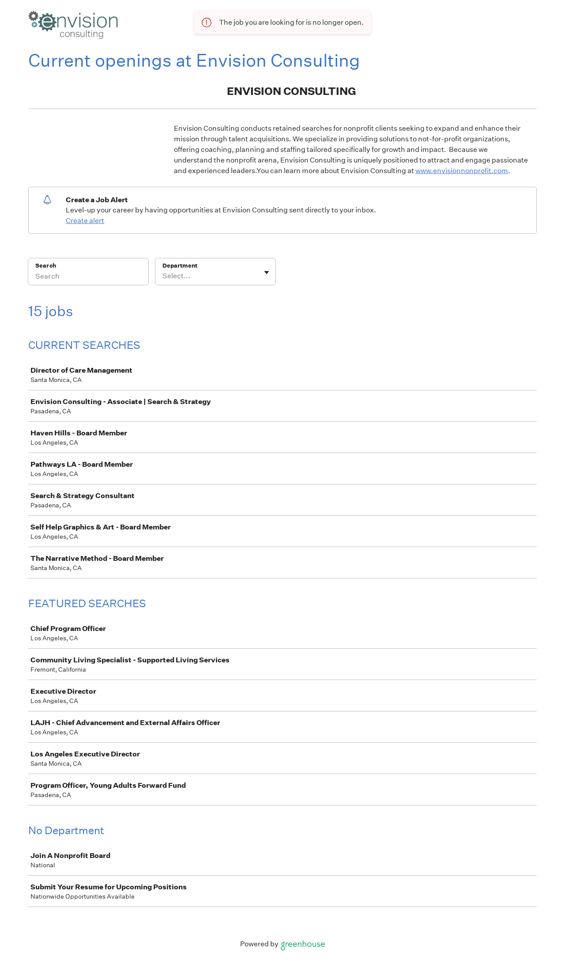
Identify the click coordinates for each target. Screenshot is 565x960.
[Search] (88, 277)
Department (179, 265)
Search (45, 265)
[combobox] (163, 276)
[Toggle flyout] (266, 272)
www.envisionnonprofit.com (461, 170)
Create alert (85, 220)
